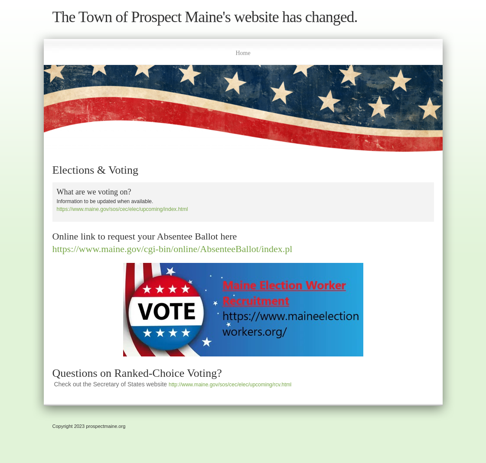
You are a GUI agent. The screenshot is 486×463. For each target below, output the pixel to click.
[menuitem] (243, 52)
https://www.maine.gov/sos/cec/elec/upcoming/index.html (122, 209)
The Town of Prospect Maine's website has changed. (205, 17)
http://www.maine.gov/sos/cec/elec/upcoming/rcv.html (230, 385)
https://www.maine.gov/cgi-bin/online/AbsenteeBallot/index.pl (172, 248)
